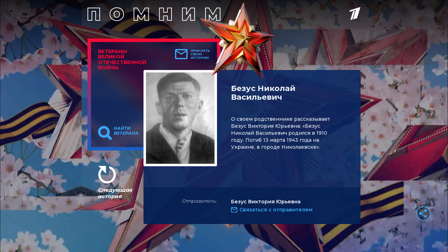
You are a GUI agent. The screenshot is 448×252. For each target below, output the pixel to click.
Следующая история (115, 193)
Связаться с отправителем (276, 209)
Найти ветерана (126, 131)
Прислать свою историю (200, 54)
